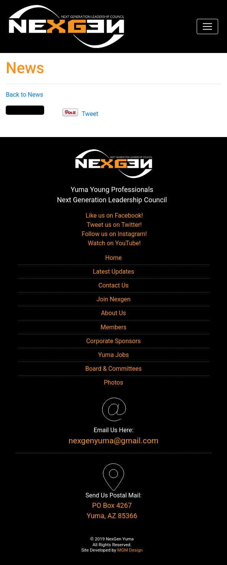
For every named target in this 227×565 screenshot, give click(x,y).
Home (113, 257)
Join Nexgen (113, 299)
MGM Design (129, 550)
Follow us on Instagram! (113, 234)
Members (114, 327)
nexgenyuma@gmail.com (113, 440)
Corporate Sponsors (113, 341)
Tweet (90, 113)
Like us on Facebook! (113, 215)
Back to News (24, 94)
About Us (113, 313)
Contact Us (113, 285)
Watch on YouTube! (113, 243)
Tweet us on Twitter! (113, 224)
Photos (113, 382)
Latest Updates (113, 271)
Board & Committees (113, 368)
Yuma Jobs (113, 354)
